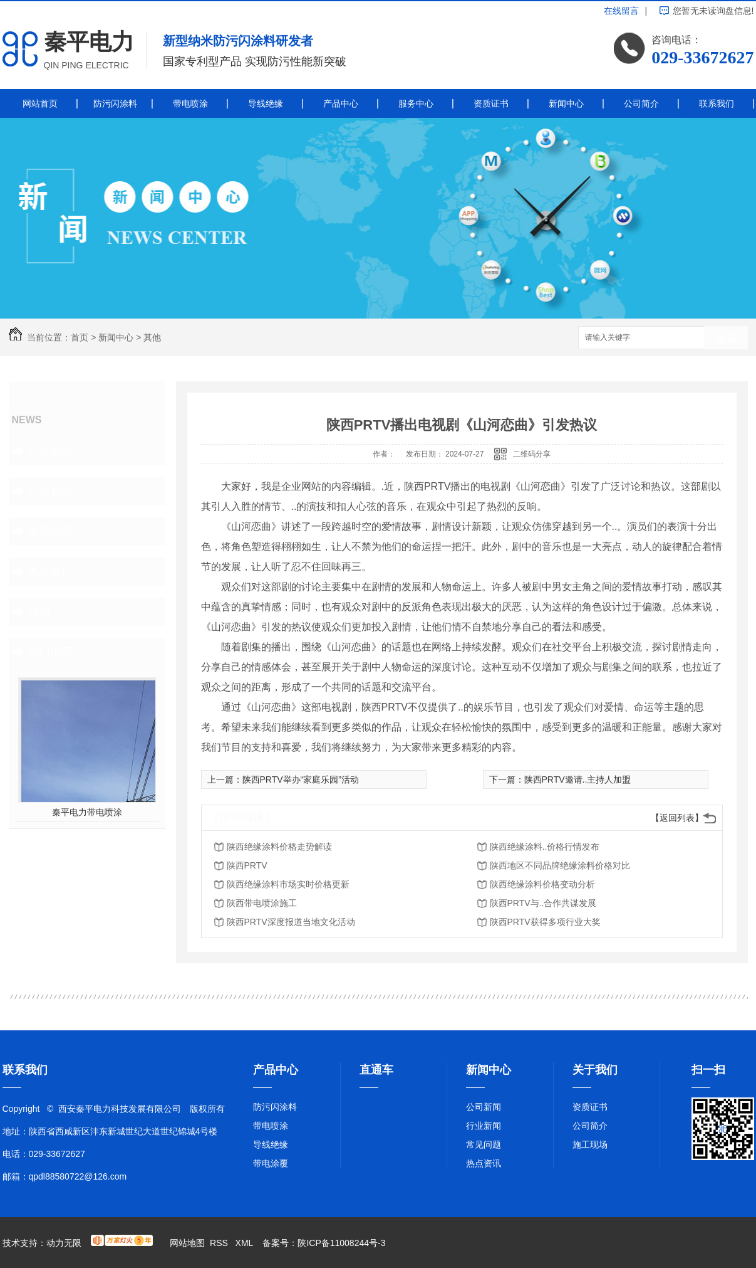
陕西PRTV (247, 865)
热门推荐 (50, 651)
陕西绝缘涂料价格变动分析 (542, 884)
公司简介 (641, 103)
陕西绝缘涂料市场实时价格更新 (288, 884)
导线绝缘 (265, 103)
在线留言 (621, 11)
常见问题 (50, 531)
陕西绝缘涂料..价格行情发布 (545, 847)
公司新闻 (50, 451)
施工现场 (590, 1144)
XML (246, 1243)
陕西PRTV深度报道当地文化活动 (291, 922)
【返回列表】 (677, 818)
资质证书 (491, 103)
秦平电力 (89, 42)
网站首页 (40, 103)
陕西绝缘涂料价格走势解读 (279, 847)
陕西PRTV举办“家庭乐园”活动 (300, 779)
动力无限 (63, 1243)
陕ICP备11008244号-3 (341, 1243)
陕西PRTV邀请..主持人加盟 (577, 779)
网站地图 (187, 1243)
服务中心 (415, 103)
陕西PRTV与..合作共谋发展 (543, 903)
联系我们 (716, 103)
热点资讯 (50, 571)
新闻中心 (566, 103)
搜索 (726, 338)
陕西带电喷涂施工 (262, 903)
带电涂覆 (270, 1163)
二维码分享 (532, 454)
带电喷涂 (190, 103)
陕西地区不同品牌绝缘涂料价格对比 (560, 865)
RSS (220, 1243)
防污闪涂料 (115, 103)
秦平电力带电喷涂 (87, 812)
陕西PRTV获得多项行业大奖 (545, 922)
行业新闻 (50, 491)
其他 (152, 337)
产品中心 (340, 103)
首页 (79, 337)
